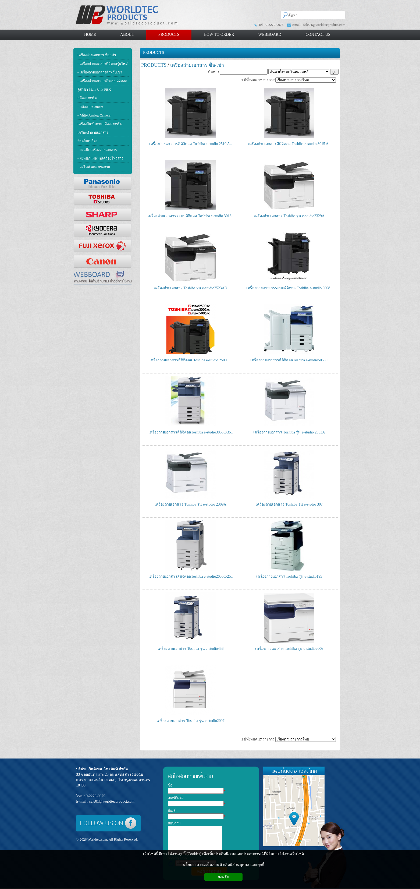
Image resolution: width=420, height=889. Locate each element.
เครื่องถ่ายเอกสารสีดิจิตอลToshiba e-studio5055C (289, 360)
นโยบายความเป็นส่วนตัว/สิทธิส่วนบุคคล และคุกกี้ (223, 865)
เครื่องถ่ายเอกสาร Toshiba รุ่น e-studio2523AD (190, 288)
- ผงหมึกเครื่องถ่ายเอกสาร (97, 150)
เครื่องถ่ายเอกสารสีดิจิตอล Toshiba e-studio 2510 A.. (190, 144)
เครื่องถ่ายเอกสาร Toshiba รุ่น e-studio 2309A (190, 504)
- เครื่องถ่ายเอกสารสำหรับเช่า (99, 72)
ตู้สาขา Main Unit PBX (94, 89)
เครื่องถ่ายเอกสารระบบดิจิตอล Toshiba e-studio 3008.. (289, 288)
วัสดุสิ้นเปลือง (87, 141)
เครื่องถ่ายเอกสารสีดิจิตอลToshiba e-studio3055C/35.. (190, 432)
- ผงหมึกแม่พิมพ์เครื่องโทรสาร (100, 158)
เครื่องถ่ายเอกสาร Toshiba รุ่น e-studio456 (191, 649)
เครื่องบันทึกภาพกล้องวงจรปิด (99, 124)
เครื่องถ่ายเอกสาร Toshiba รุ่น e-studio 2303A (289, 432)
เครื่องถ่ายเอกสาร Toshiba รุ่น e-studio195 (289, 576)
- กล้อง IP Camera (90, 107)
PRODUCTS (153, 52)
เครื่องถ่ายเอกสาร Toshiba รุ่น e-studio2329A (289, 216)
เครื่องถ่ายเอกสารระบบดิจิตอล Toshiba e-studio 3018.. (190, 216)
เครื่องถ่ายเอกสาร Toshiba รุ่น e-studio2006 (289, 649)
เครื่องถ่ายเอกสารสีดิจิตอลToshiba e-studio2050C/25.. (190, 576)
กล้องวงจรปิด (87, 98)
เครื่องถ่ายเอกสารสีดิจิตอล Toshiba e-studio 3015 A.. (289, 144)
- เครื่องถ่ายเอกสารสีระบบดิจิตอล (102, 81)
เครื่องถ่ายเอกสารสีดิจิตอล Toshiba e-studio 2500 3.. (190, 360)
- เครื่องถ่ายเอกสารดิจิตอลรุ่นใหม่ (102, 64)
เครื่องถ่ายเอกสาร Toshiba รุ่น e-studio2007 (190, 721)
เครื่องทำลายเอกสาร (92, 132)
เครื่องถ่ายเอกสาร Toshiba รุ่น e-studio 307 (289, 504)
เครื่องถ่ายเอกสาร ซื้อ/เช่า (96, 55)
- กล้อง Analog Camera (94, 115)
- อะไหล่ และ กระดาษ (93, 167)
